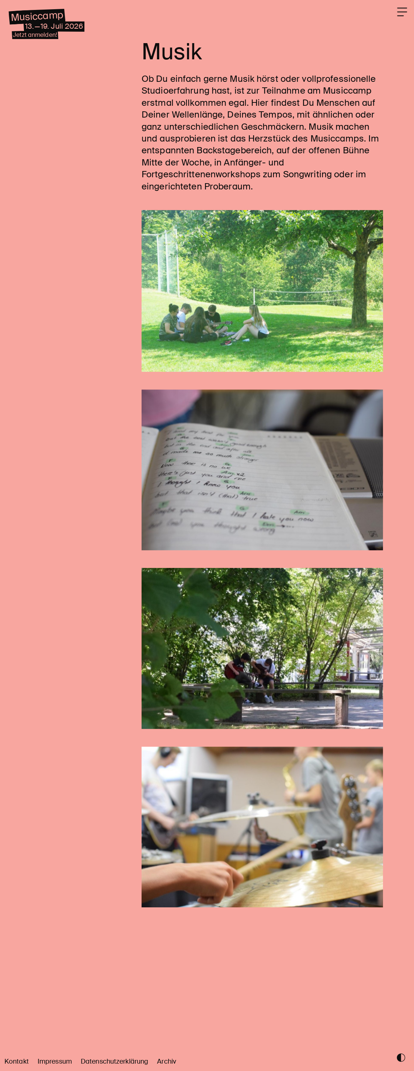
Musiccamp (47, 22)
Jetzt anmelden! (44, 47)
